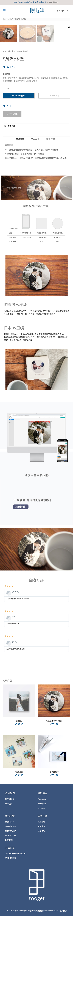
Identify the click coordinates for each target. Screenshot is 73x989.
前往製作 (12, 187)
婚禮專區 (11, 125)
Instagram (42, 877)
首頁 (4, 125)
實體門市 (31, 984)
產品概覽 (20, 212)
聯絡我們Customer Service (47, 984)
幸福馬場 (41, 904)
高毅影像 (41, 895)
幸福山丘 (41, 900)
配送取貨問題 (10, 909)
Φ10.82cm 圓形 (18, 169)
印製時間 (50, 212)
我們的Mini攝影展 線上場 (15, 927)
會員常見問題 (10, 900)
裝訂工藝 (35, 212)
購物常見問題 (10, 904)
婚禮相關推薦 (10, 931)
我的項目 (60, 11)
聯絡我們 (9, 913)
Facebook (42, 872)
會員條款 (63, 984)
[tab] (20, 212)
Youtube (41, 882)
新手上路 (9, 877)
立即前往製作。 (53, 2)
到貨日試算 (9, 895)
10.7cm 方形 (54, 169)
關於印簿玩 (9, 872)
